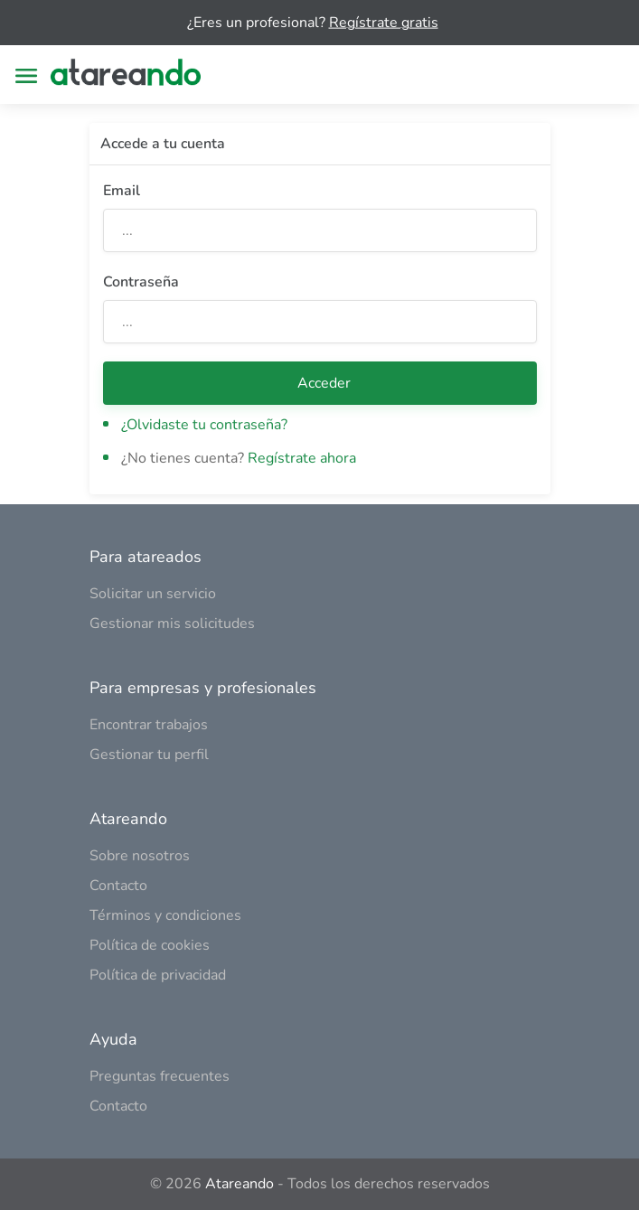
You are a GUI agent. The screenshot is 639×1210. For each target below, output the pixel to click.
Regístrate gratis (383, 23)
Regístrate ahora (302, 458)
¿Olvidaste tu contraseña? (204, 425)
